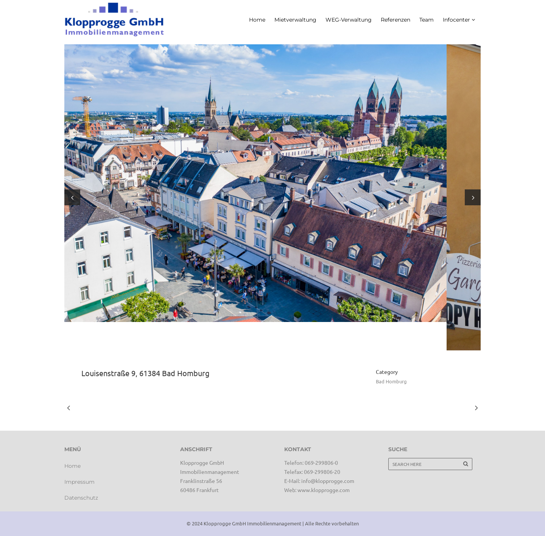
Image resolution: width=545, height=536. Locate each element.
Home (72, 466)
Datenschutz (81, 497)
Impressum (79, 481)
